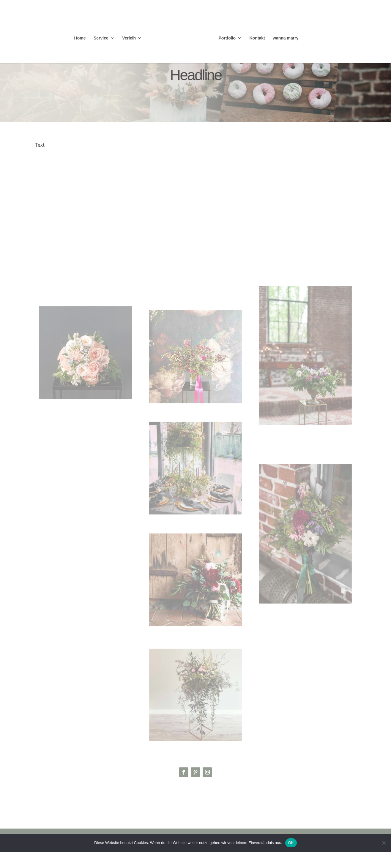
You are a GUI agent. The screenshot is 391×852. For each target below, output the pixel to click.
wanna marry (285, 38)
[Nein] (384, 843)
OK (291, 842)
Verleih (129, 38)
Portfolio (227, 38)
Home (80, 38)
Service (101, 38)
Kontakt (257, 38)
